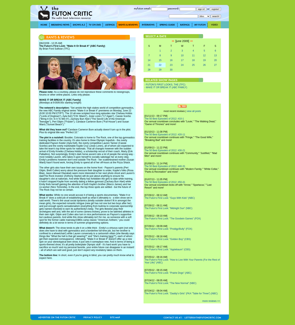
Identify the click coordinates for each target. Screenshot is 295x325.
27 (215, 65)
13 (215, 55)
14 (149, 60)
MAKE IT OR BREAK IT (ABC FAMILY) (166, 87)
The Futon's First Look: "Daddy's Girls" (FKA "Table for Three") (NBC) (181, 293)
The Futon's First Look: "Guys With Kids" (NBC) (170, 198)
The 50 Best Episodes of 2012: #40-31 (165, 166)
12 (204, 55)
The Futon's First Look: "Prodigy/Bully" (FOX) (168, 229)
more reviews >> (211, 301)
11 (193, 55)
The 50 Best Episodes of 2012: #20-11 (165, 134)
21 (149, 65)
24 (182, 65)
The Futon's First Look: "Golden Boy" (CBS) (168, 239)
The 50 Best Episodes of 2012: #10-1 (164, 118)
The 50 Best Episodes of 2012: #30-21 (165, 150)
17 (182, 60)
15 (160, 60)
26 (204, 65)
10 (182, 55)
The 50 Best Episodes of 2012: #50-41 (165, 182)
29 (160, 69)
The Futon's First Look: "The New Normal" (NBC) (170, 283)
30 (171, 69)
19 (204, 60)
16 (171, 60)
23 (171, 65)
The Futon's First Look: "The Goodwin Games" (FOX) (173, 218)
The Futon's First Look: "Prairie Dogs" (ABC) (168, 272)
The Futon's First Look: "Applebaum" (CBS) (167, 249)
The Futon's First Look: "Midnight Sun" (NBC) (168, 208)
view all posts (194, 111)
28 (149, 69)
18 (193, 60)
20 (215, 60)
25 (193, 65)
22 (160, 65)
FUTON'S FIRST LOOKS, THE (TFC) (165, 84)
